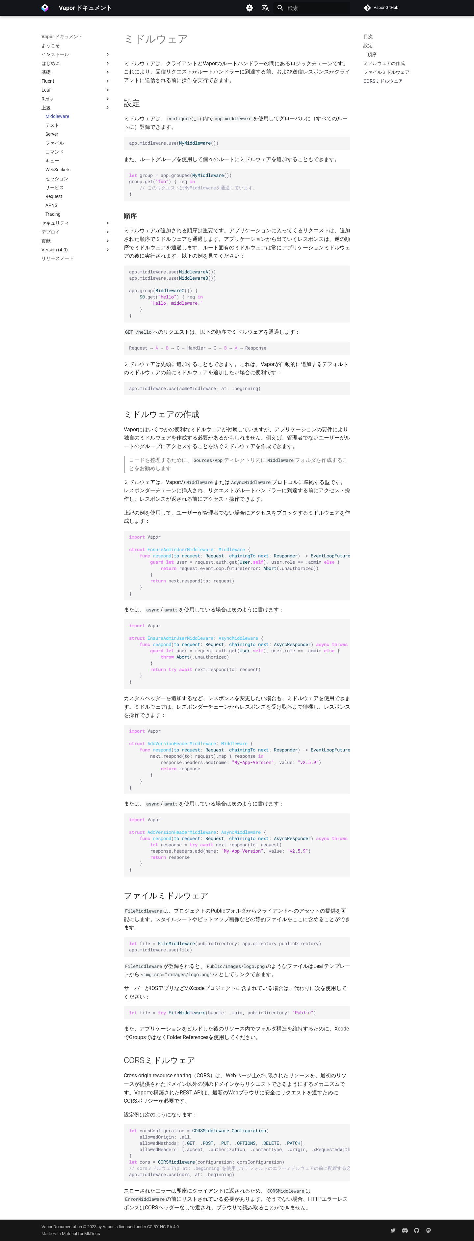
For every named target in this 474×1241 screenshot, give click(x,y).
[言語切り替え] (265, 7)
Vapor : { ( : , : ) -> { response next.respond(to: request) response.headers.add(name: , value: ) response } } (239, 845)
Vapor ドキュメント (62, 36)
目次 (368, 36)
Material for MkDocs (81, 1233)
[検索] (311, 8)
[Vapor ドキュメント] (45, 7)
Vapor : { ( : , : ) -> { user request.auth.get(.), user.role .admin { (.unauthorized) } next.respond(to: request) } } (239, 654)
